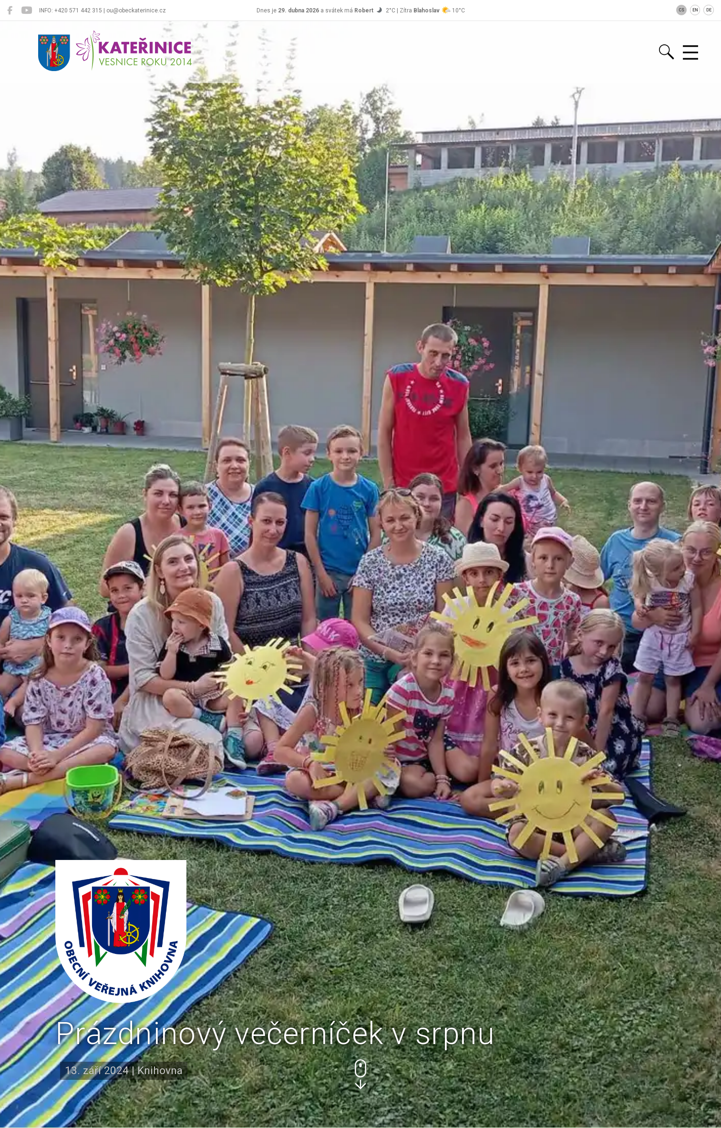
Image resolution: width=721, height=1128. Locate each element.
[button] (360, 1074)
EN (695, 10)
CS (681, 10)
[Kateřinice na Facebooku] (9, 10)
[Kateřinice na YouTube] (26, 10)
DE (708, 10)
